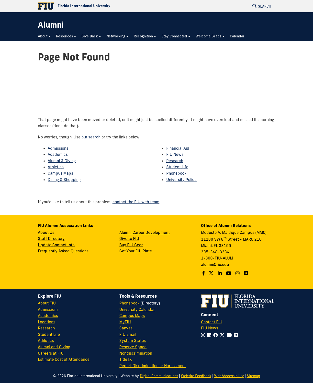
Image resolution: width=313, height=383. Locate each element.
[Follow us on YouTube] (229, 273)
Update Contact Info (56, 244)
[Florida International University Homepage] (97, 6)
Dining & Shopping (64, 179)
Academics (58, 154)
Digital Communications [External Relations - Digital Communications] (159, 376)
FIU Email (127, 334)
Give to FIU (129, 238)
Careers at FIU (51, 353)
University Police (181, 179)
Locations (46, 321)
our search (91, 137)
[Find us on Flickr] (246, 273)
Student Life (177, 166)
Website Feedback (196, 376)
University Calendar (137, 309)
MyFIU (125, 321)
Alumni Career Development (144, 232)
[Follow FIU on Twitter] (223, 335)
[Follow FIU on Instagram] (204, 335)
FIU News (174, 154)
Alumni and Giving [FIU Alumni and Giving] (54, 346)
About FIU (47, 303)
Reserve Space (132, 346)
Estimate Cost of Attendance (63, 359)
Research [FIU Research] (46, 328)
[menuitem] (44, 36)
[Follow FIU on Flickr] (237, 335)
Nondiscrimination (135, 353)
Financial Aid (177, 148)
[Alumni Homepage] (51, 24)
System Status (132, 340)
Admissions (58, 148)
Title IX (125, 359)
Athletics (56, 166)
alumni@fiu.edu (215, 264)
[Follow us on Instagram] (238, 273)
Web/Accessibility (229, 376)
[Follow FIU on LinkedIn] (210, 335)
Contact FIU (211, 321)
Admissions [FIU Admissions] (48, 309)
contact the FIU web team (135, 201)
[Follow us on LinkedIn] (220, 273)
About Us (46, 232)
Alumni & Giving (62, 160)
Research (174, 160)
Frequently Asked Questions (63, 250)
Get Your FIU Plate (135, 250)
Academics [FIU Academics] (48, 315)
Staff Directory (51, 238)
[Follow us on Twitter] (212, 273)
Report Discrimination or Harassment (152, 365)
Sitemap (253, 376)
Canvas (126, 328)
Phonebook (176, 173)
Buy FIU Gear (131, 244)
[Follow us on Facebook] (204, 273)
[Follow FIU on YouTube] (230, 335)
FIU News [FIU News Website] (209, 328)
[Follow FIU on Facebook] (216, 335)
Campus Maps (60, 173)
